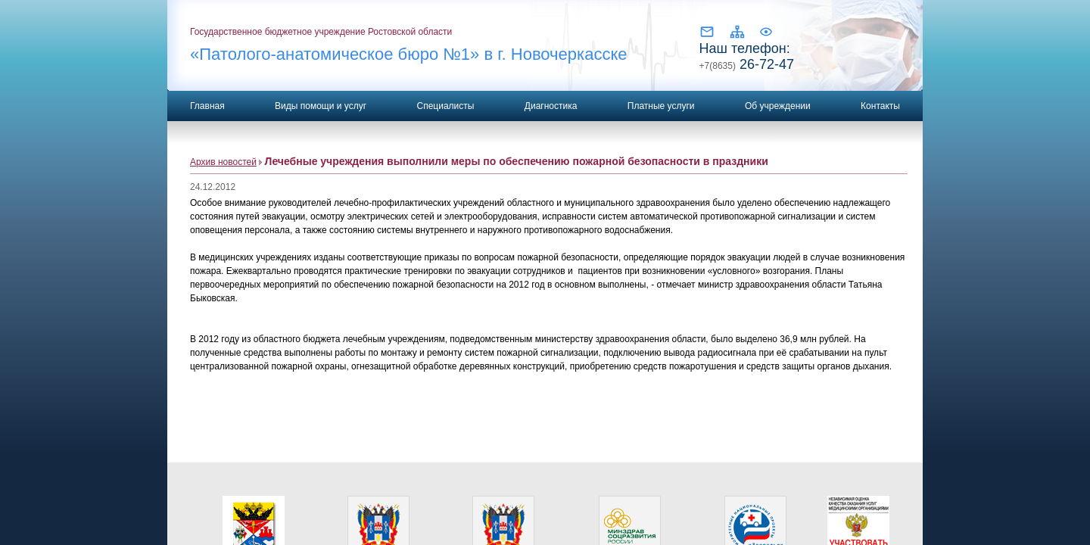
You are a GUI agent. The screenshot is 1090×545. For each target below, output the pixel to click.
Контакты (880, 106)
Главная (207, 106)
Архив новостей (223, 162)
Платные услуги (661, 106)
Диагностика (551, 106)
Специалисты (445, 106)
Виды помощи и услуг (320, 106)
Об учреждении (778, 106)
